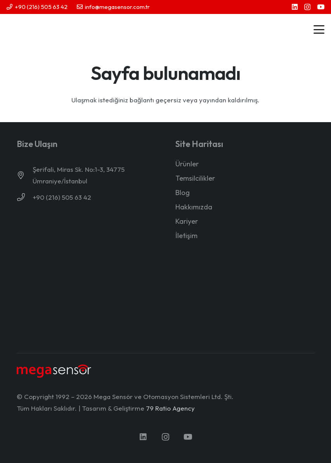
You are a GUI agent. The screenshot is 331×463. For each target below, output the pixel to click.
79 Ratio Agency (170, 408)
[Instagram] (307, 7)
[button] (318, 29)
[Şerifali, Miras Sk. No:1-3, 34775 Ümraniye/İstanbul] (25, 175)
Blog (182, 192)
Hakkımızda (193, 206)
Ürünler (187, 163)
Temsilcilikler (195, 178)
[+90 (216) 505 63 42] (25, 197)
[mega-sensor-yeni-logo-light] (54, 371)
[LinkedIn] (295, 6)
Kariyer (186, 221)
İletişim (186, 235)
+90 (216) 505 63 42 (62, 197)
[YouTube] (320, 6)
